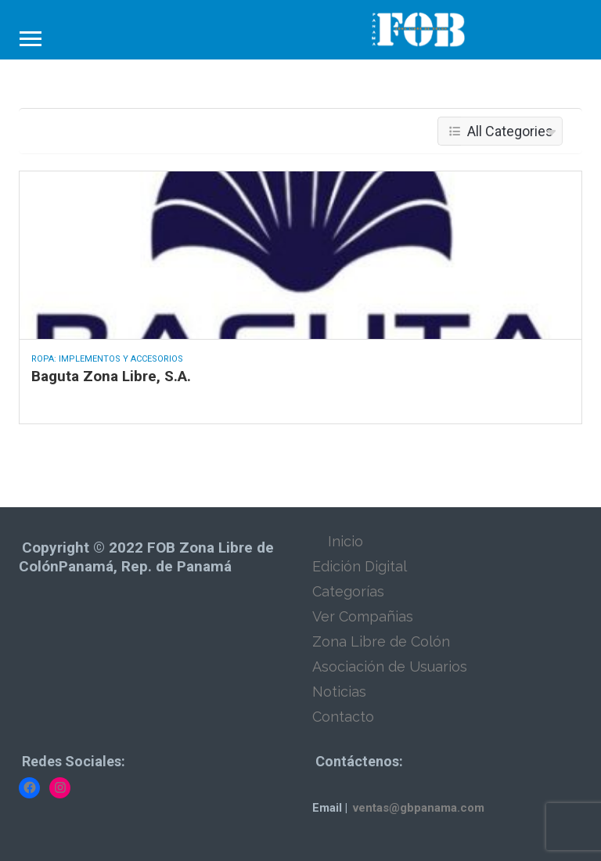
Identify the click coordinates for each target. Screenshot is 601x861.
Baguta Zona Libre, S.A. (111, 376)
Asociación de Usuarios (389, 666)
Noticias (339, 691)
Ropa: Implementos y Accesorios (107, 359)
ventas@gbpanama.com (418, 808)
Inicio (345, 541)
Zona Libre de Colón (381, 641)
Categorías (348, 591)
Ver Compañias (362, 616)
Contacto (343, 716)
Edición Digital (359, 566)
